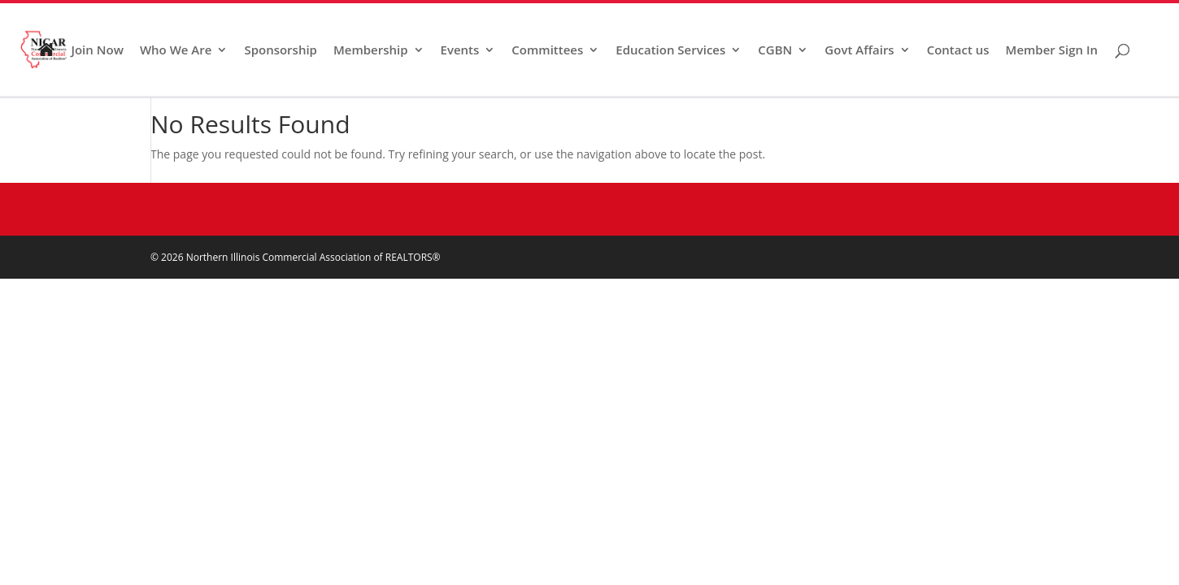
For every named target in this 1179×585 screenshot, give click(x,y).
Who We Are (176, 51)
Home (46, 63)
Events (460, 51)
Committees (547, 51)
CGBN (775, 51)
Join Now (97, 51)
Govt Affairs (859, 51)
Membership (370, 51)
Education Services (670, 51)
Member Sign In (1052, 51)
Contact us (958, 51)
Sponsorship (280, 51)
